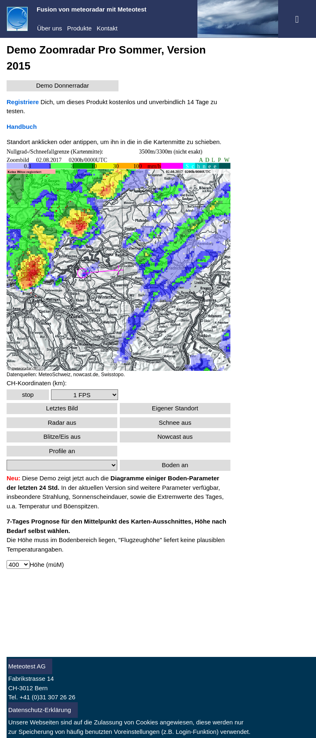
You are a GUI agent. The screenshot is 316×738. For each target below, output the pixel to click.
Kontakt (107, 28)
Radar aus (62, 422)
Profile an (62, 450)
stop (27, 394)
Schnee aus (175, 422)
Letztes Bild (62, 408)
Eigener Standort (175, 408)
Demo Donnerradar (62, 85)
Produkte (79, 28)
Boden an (175, 464)
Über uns (49, 28)
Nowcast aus (175, 436)
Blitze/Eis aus (62, 436)
